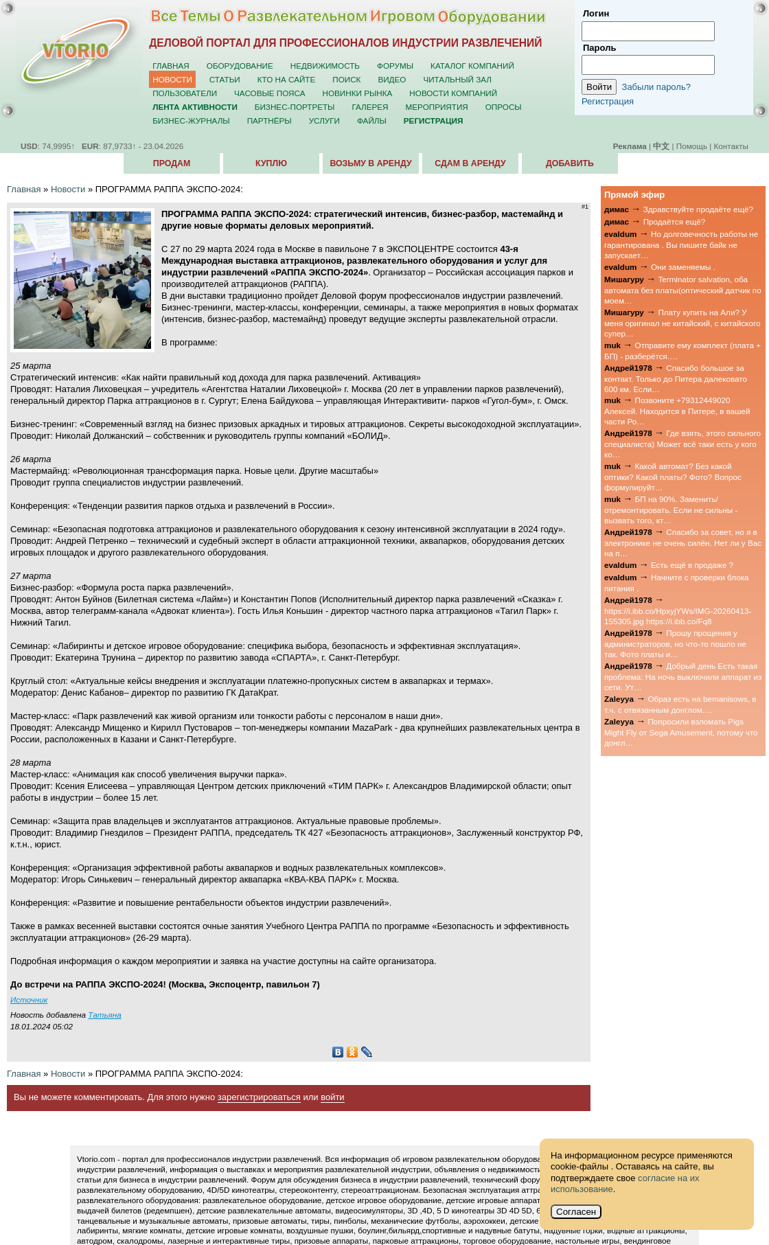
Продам (171, 163)
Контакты (731, 145)
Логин (596, 13)
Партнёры (269, 120)
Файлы (372, 120)
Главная (171, 65)
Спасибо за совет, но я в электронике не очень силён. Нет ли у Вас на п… (682, 542)
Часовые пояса (269, 93)
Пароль (599, 48)
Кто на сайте (286, 79)
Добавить (570, 163)
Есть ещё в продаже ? (692, 564)
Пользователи (184, 93)
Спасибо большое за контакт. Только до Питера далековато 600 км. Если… (675, 378)
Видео (392, 79)
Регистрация (608, 101)
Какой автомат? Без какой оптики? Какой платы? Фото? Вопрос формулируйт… (673, 476)
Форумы (395, 65)
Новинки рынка (358, 93)
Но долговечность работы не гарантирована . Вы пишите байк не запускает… (681, 244)
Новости (172, 79)
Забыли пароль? (656, 87)
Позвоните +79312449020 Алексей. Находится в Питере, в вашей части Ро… (677, 411)
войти (332, 1097)
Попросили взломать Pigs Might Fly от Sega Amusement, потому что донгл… (681, 732)
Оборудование (240, 65)
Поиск (346, 79)
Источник (28, 999)
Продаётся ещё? (674, 221)
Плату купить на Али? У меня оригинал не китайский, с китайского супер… (682, 323)
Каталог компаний (472, 65)
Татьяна (104, 1014)
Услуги (324, 120)
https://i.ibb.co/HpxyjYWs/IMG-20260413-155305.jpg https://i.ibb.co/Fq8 (677, 616)
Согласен (576, 1212)
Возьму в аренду (370, 163)
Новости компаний (453, 93)
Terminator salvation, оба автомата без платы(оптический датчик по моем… (682, 290)
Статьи (224, 79)
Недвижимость (325, 65)
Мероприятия (437, 106)
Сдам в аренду (470, 163)
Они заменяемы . (683, 266)
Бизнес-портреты (295, 106)
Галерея (370, 106)
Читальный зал (457, 79)
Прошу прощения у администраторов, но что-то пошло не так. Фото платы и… (675, 643)
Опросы (503, 106)
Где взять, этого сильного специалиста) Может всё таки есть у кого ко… (682, 444)
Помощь (691, 145)
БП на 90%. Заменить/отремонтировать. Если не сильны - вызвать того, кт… (670, 509)
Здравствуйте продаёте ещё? (698, 209)
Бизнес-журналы (190, 120)
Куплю (271, 163)
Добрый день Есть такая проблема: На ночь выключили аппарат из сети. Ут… (682, 676)
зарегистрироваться (259, 1097)
